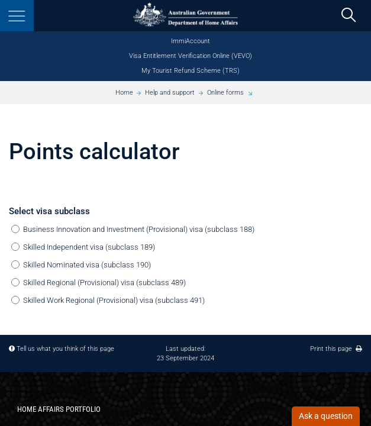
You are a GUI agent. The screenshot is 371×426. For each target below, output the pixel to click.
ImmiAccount (190, 41)
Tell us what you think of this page (65, 348)
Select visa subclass (49, 211)
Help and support (170, 92)
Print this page (336, 348)
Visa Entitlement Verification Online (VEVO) (190, 56)
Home (124, 92)
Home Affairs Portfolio (59, 409)
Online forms (225, 92)
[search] (348, 15)
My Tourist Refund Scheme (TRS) (190, 71)
